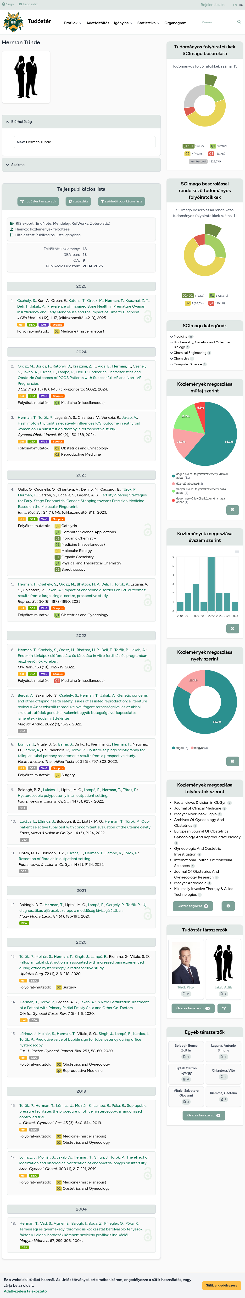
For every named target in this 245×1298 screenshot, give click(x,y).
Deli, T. (22, 306)
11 (191, 336)
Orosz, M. (95, 300)
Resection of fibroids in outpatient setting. (55, 858)
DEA (32, 324)
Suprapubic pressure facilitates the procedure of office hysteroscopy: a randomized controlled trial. (82, 1111)
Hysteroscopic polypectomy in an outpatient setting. (63, 795)
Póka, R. (118, 1105)
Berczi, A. (25, 695)
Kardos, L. (141, 1033)
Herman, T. (114, 300)
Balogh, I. (79, 1223)
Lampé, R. (66, 372)
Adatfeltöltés (97, 23)
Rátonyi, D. (62, 366)
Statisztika (148, 23)
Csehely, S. (26, 300)
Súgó (8, 4)
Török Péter (186, 987)
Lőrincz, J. (26, 744)
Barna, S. (65, 744)
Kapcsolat (28, 4)
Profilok (73, 23)
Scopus (57, 324)
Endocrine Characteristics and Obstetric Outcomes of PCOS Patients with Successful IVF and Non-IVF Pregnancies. (79, 378)
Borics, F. (43, 366)
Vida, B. (104, 366)
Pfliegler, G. (113, 1223)
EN (235, 5)
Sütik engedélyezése (221, 1285)
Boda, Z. (95, 1223)
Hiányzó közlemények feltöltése (40, 229)
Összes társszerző (193, 1008)
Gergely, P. (115, 904)
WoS (43, 324)
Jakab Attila (223, 987)
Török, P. (45, 417)
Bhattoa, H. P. (88, 584)
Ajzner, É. (61, 1223)
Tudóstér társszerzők (38, 201)
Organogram (175, 23)
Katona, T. (77, 300)
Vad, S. (46, 1223)
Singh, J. (81, 956)
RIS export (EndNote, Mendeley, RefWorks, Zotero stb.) (60, 223)
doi (21, 324)
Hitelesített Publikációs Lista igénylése (45, 235)
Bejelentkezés (212, 4)
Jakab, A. (37, 306)
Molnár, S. (43, 956)
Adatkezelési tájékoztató (25, 1291)
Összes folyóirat (193, 906)
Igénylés (123, 23)
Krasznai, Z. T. (137, 300)
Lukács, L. (48, 372)
